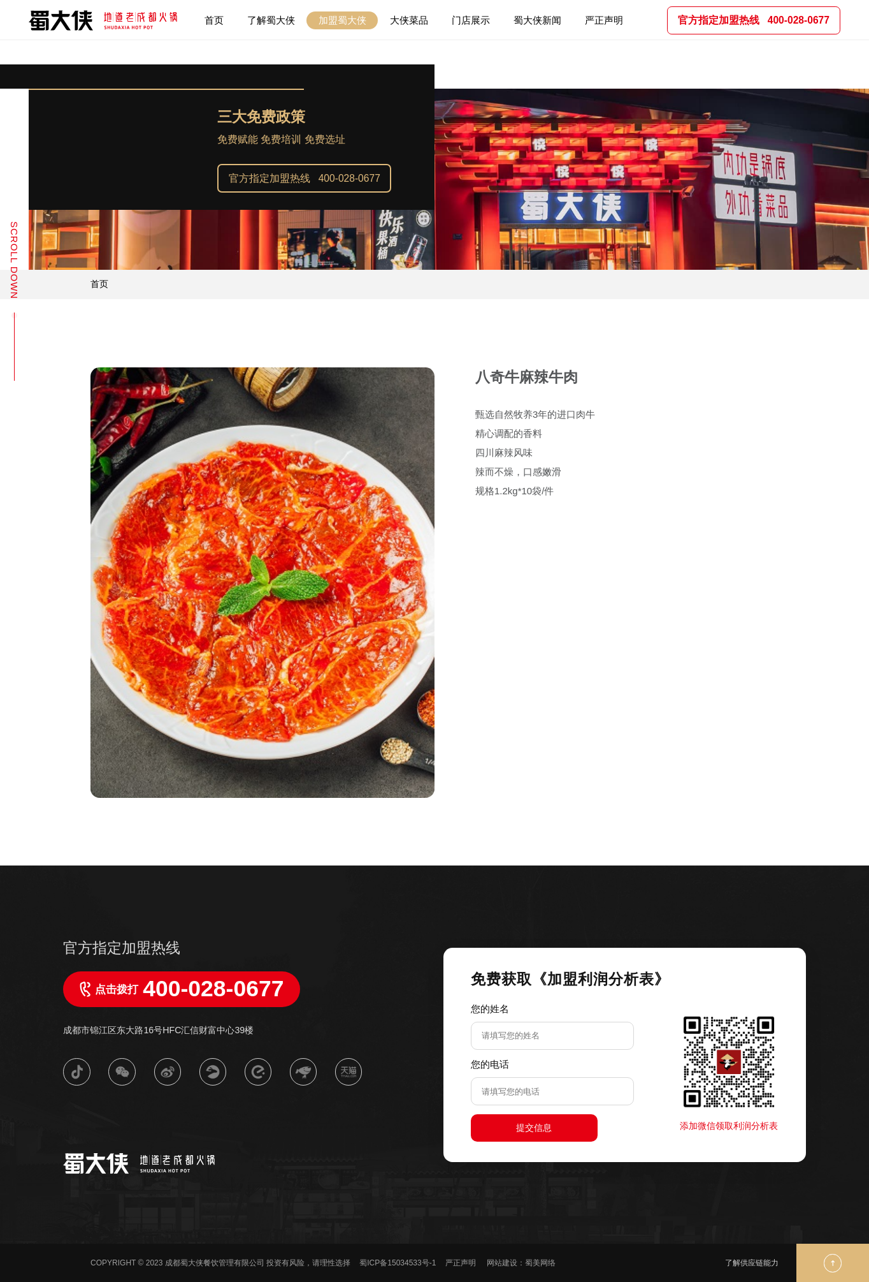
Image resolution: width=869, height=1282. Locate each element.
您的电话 (490, 1064)
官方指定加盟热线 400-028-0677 (304, 178)
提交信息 (534, 1128)
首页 (99, 284)
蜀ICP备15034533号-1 (397, 1262)
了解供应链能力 (752, 1262)
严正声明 (461, 1262)
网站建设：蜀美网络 (521, 1262)
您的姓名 (490, 1008)
